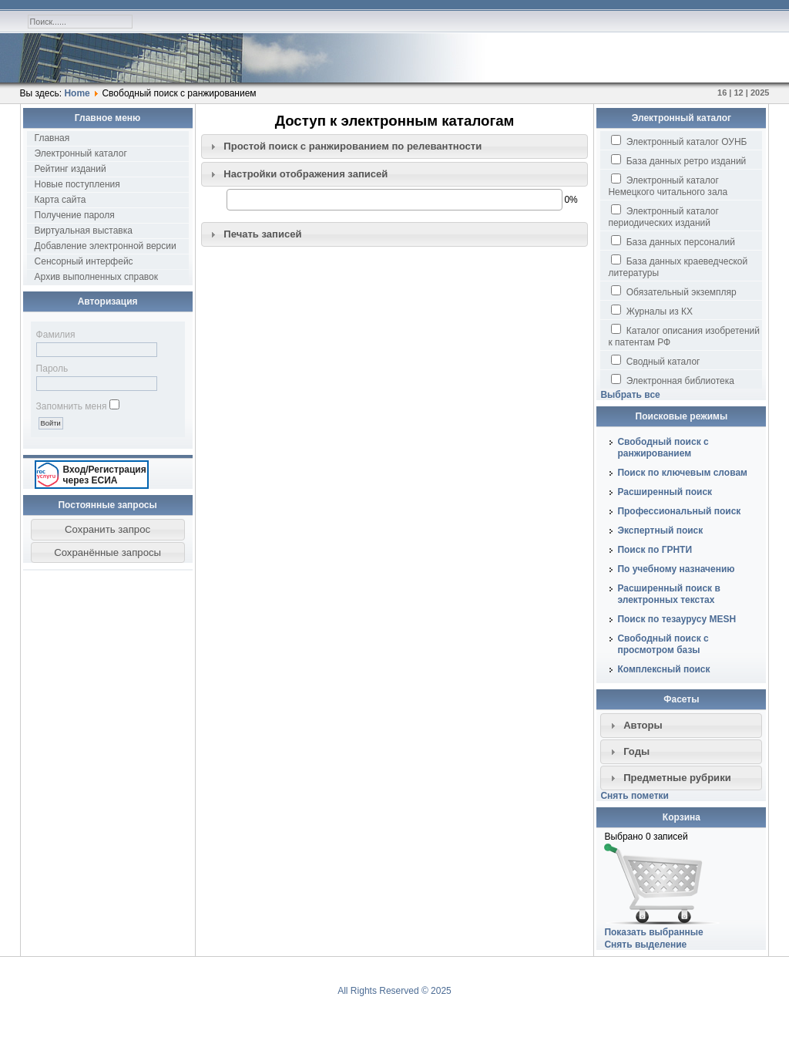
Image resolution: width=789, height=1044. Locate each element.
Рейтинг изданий (70, 168)
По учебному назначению (675, 569)
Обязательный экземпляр (673, 291)
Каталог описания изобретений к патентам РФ (684, 336)
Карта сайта (60, 199)
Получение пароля (75, 215)
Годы (636, 751)
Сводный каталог (655, 361)
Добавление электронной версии (105, 246)
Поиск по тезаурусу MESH (676, 619)
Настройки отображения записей (305, 174)
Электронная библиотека (672, 380)
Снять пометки (634, 795)
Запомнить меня (71, 406)
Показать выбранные (653, 932)
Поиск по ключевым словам (682, 472)
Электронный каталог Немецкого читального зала (667, 185)
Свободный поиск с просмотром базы (662, 644)
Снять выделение (645, 944)
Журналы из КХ (652, 311)
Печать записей (262, 234)
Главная (52, 138)
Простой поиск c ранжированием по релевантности (352, 146)
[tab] (395, 146)
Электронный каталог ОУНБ (679, 141)
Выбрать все (630, 394)
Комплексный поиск (663, 669)
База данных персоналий (673, 241)
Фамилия (56, 334)
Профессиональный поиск (678, 511)
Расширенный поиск (664, 492)
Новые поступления (77, 184)
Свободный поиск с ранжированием (662, 447)
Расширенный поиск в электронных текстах (668, 594)
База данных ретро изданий (678, 160)
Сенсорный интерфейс (84, 261)
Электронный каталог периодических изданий (663, 216)
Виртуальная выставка (84, 230)
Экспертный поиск (660, 530)
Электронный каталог (81, 153)
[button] (108, 530)
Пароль (52, 368)
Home (76, 93)
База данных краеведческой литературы (677, 266)
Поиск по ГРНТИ (654, 549)
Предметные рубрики (677, 777)
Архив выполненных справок (96, 276)
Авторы (643, 725)
